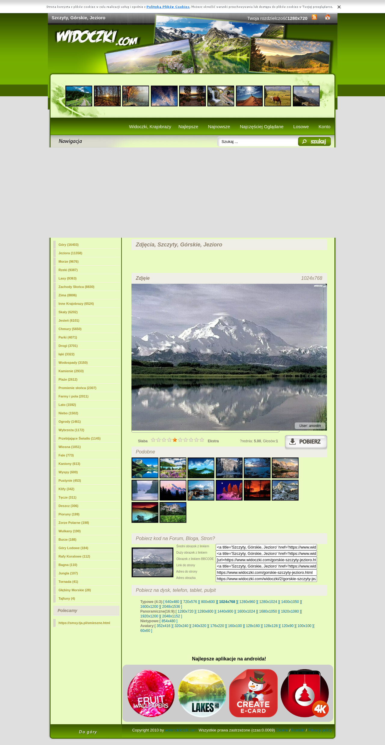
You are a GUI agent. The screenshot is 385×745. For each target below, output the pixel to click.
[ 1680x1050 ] (268, 611)
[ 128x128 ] (270, 626)
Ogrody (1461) (70, 421)
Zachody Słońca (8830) (76, 287)
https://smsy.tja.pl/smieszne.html (84, 623)
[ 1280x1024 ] (268, 602)
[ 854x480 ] (168, 621)
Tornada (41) (68, 581)
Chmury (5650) (70, 329)
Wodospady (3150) (73, 362)
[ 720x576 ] (190, 602)
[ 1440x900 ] (225, 611)
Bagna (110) (68, 565)
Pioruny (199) (69, 514)
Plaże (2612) (68, 379)
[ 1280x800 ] (205, 611)
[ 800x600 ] (208, 602)
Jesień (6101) (69, 320)
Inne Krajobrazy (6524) (76, 303)
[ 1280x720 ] (186, 611)
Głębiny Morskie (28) (75, 590)
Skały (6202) (68, 312)
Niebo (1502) (68, 413)
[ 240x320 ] (199, 626)
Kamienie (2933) (71, 371)
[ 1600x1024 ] (246, 611)
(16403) (69, 244)
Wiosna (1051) (70, 447)
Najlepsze (188, 126)
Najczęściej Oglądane (261, 126)
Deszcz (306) (69, 506)
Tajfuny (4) (67, 598)
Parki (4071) (68, 337)
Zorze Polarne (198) (74, 522)
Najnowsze (219, 126)
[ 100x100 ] (304, 626)
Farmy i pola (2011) (74, 396)
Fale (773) (66, 455)
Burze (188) (67, 539)
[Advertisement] (192, 192)
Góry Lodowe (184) (73, 548)
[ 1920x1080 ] (290, 611)
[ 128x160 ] (253, 626)
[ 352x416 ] (163, 626)
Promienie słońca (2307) (78, 388)
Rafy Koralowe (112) (74, 556)
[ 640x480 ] (172, 602)
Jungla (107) (68, 573)
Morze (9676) (69, 261)
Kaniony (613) (69, 463)
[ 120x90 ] (288, 626)
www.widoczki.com (181, 730)
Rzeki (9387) (68, 270)
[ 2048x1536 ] (171, 606)
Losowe (301, 126)
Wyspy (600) (68, 472)
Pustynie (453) (70, 480)
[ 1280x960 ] (247, 602)
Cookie (282, 730)
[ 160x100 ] (235, 626)
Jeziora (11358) (70, 253)
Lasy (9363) (68, 278)
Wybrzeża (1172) (71, 430)
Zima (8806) (68, 295)
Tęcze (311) (67, 497)
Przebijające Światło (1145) (80, 438)
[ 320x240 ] (181, 626)
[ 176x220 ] (217, 626)
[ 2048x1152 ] (171, 616)
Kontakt (298, 730)
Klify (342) (67, 489)
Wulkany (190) (70, 531)
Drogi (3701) (68, 346)
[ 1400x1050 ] (290, 602)
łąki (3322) (67, 354)
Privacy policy (320, 730)
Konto (324, 126)
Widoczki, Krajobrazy (150, 126)
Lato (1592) (67, 405)
